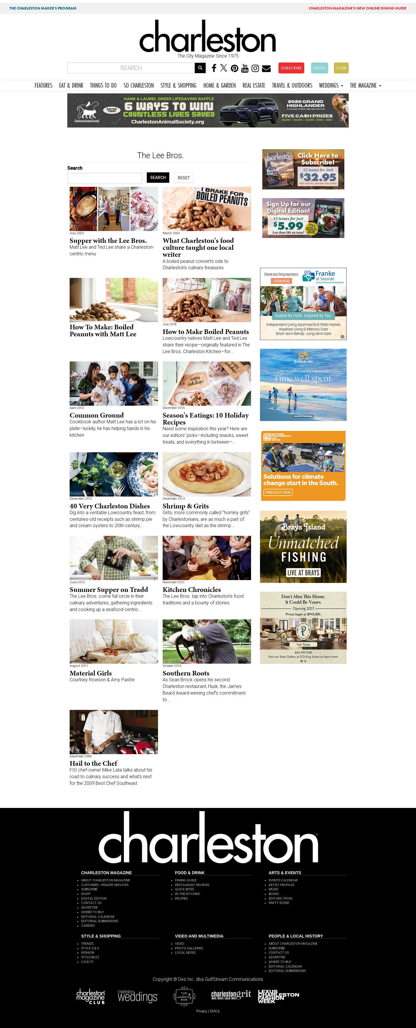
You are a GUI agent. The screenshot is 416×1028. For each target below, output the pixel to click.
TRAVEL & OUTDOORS (292, 84)
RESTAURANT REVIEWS (192, 885)
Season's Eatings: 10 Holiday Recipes (206, 418)
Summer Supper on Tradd (109, 589)
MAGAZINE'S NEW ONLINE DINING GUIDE (357, 8)
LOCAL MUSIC (185, 953)
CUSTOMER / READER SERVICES (104, 885)
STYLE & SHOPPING (178, 84)
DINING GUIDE (185, 880)
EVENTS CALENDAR (283, 880)
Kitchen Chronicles (192, 589)
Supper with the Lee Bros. (108, 240)
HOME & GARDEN (219, 84)
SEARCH (158, 177)
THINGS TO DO (103, 84)
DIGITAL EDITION (94, 898)
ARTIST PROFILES (281, 885)
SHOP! (319, 68)
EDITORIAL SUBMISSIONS (99, 921)
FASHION (87, 953)
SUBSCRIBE (291, 68)
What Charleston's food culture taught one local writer (198, 247)
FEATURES (43, 84)
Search (74, 168)
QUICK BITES (184, 889)
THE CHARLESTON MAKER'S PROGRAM (43, 8)
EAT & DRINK (71, 84)
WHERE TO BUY (92, 912)
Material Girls (91, 673)
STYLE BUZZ (90, 957)
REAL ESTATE (254, 84)
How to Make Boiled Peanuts (206, 331)
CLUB (341, 68)
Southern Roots (186, 673)
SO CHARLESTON (139, 84)
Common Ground (97, 415)
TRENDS (87, 944)
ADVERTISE (89, 907)
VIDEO (179, 944)
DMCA (215, 1011)
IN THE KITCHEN (187, 894)
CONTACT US (91, 903)
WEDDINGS (331, 84)
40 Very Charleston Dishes (110, 506)
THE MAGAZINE (365, 84)
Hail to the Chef (93, 763)
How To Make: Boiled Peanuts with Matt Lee (103, 330)
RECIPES (181, 898)
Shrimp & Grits (186, 506)
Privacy (201, 1011)
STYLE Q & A (90, 948)
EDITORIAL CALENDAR (97, 917)
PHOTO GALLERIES (189, 948)
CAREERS (88, 926)
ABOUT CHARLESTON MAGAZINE (105, 880)
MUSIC (274, 889)
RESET (184, 178)
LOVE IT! (87, 962)
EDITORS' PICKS (280, 898)
